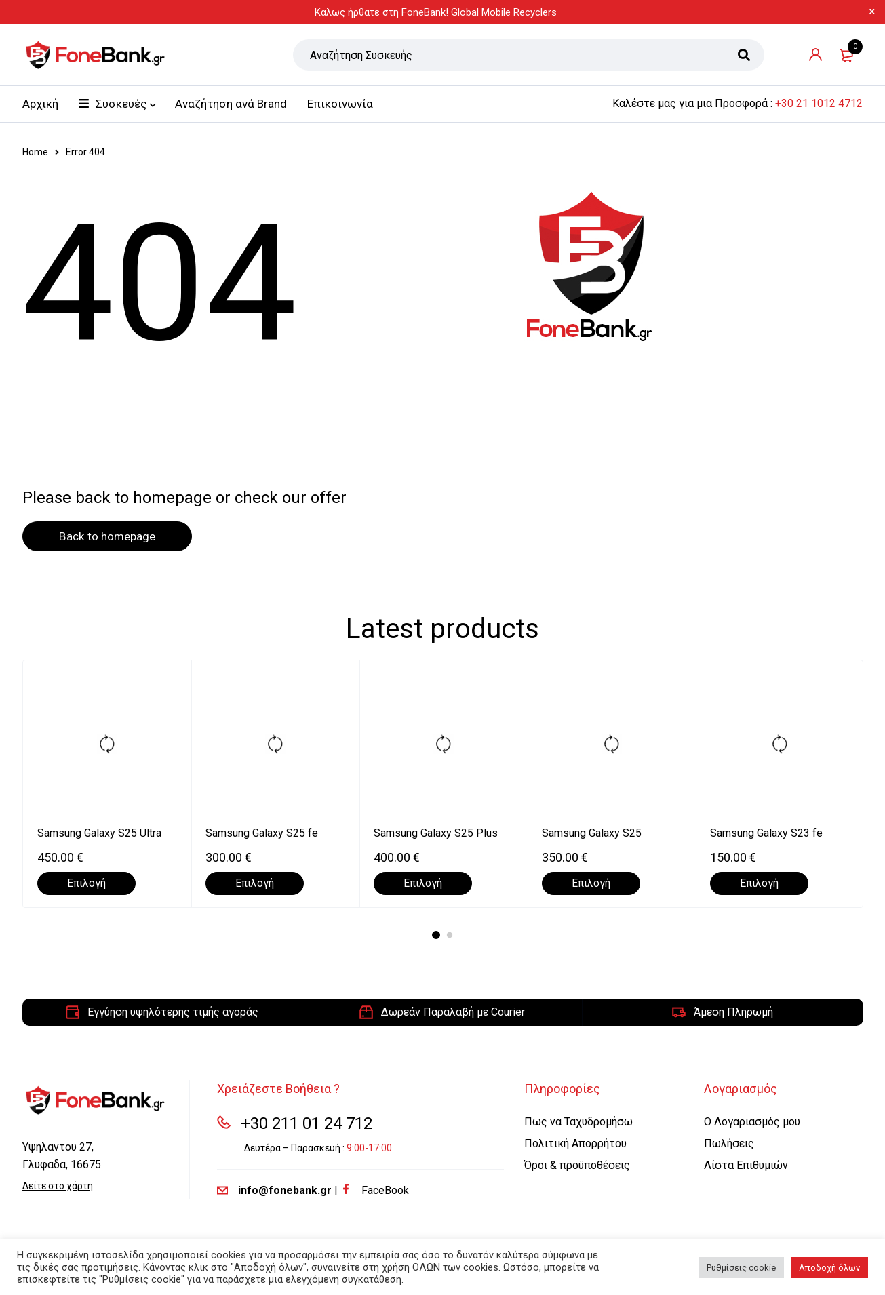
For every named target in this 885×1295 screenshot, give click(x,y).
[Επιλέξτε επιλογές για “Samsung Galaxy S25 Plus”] (423, 884)
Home (35, 151)
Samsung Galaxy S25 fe (261, 833)
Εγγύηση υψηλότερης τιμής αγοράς (172, 1012)
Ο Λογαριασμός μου (752, 1122)
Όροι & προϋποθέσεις (577, 1165)
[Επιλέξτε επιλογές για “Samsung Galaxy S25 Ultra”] (86, 884)
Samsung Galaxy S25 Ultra (99, 833)
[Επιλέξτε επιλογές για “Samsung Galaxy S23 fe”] (759, 884)
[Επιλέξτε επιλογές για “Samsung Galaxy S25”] (591, 884)
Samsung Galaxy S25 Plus (436, 833)
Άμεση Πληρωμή (733, 1012)
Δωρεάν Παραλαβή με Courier (453, 1012)
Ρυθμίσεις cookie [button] (741, 1267)
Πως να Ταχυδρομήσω (578, 1122)
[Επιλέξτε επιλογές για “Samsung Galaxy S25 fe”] (254, 884)
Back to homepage (114, 537)
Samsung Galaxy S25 (592, 833)
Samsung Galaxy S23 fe (766, 833)
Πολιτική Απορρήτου (575, 1144)
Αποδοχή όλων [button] (829, 1267)
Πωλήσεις (729, 1144)
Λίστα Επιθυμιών (746, 1165)
